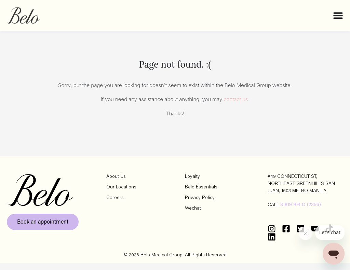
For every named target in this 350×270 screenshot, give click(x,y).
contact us (236, 106)
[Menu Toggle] (338, 15)
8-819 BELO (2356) (300, 212)
